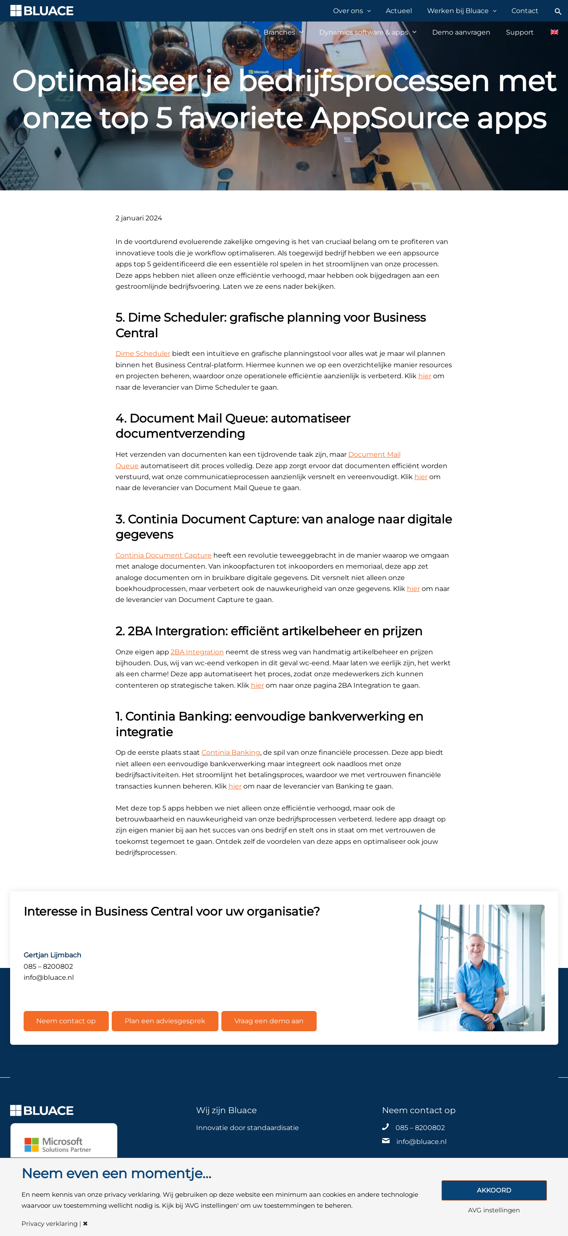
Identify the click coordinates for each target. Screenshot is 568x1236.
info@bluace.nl (421, 1142)
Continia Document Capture (164, 555)
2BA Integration (197, 652)
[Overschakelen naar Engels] (550, 32)
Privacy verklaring (50, 1224)
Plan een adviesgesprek (165, 1021)
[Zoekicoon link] (558, 10)
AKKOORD (494, 1190)
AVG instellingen (494, 1210)
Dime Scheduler (143, 354)
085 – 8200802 (420, 1127)
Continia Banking (231, 752)
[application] (378, 10)
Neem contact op (66, 1021)
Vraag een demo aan (269, 1021)
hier (424, 376)
